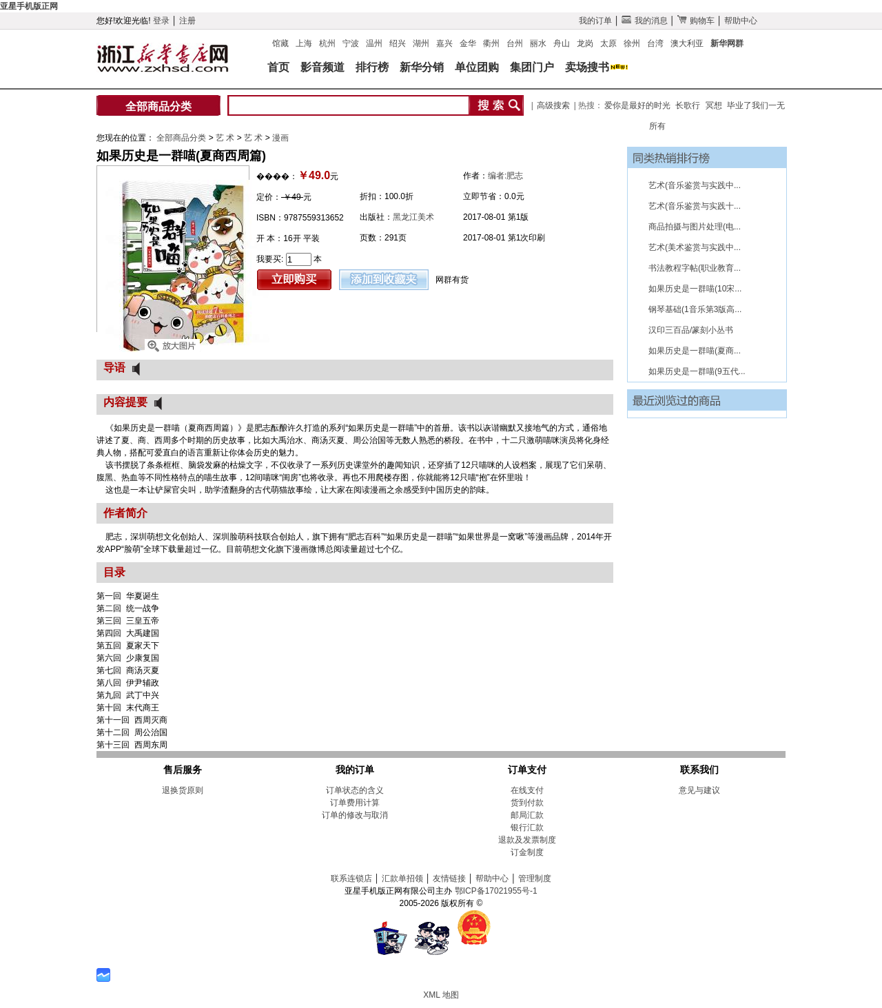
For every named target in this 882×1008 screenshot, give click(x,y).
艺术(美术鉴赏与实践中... (694, 247)
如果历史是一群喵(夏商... (694, 351)
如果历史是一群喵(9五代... (697, 371)
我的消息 (644, 20)
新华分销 (422, 67)
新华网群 (726, 43)
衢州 (491, 43)
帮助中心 (740, 20)
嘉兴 (444, 43)
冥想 (714, 105)
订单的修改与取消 (355, 815)
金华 (468, 43)
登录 (161, 20)
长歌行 (687, 105)
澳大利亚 (687, 43)
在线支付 (527, 790)
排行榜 (372, 67)
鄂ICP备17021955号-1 (496, 891)
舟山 (561, 43)
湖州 (421, 43)
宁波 (350, 43)
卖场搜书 (587, 67)
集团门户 (532, 67)
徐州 (632, 43)
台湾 (655, 43)
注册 (187, 20)
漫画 (280, 138)
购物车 (696, 20)
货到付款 (527, 803)
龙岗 (585, 43)
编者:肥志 (505, 176)
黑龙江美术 (413, 217)
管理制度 (534, 878)
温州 (374, 43)
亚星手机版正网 (29, 6)
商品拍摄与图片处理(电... (694, 227)
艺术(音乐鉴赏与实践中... (694, 185)
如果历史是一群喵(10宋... (694, 289)
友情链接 (449, 878)
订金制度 (527, 852)
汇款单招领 (402, 878)
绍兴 (397, 43)
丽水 (538, 43)
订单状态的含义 (355, 790)
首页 (278, 67)
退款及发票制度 (527, 840)
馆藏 (280, 43)
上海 (304, 43)
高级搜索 (553, 105)
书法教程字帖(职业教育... (694, 268)
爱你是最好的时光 (637, 105)
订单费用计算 (355, 803)
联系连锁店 (351, 878)
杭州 (327, 43)
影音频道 (322, 67)
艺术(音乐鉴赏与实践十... (694, 206)
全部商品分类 (158, 106)
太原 (608, 43)
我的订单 (595, 20)
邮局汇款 (527, 815)
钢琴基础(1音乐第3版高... (694, 309)
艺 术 (226, 138)
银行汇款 (527, 827)
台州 (514, 43)
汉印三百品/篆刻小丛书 (690, 330)
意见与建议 (699, 790)
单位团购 (477, 67)
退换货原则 (182, 790)
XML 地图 (441, 995)
